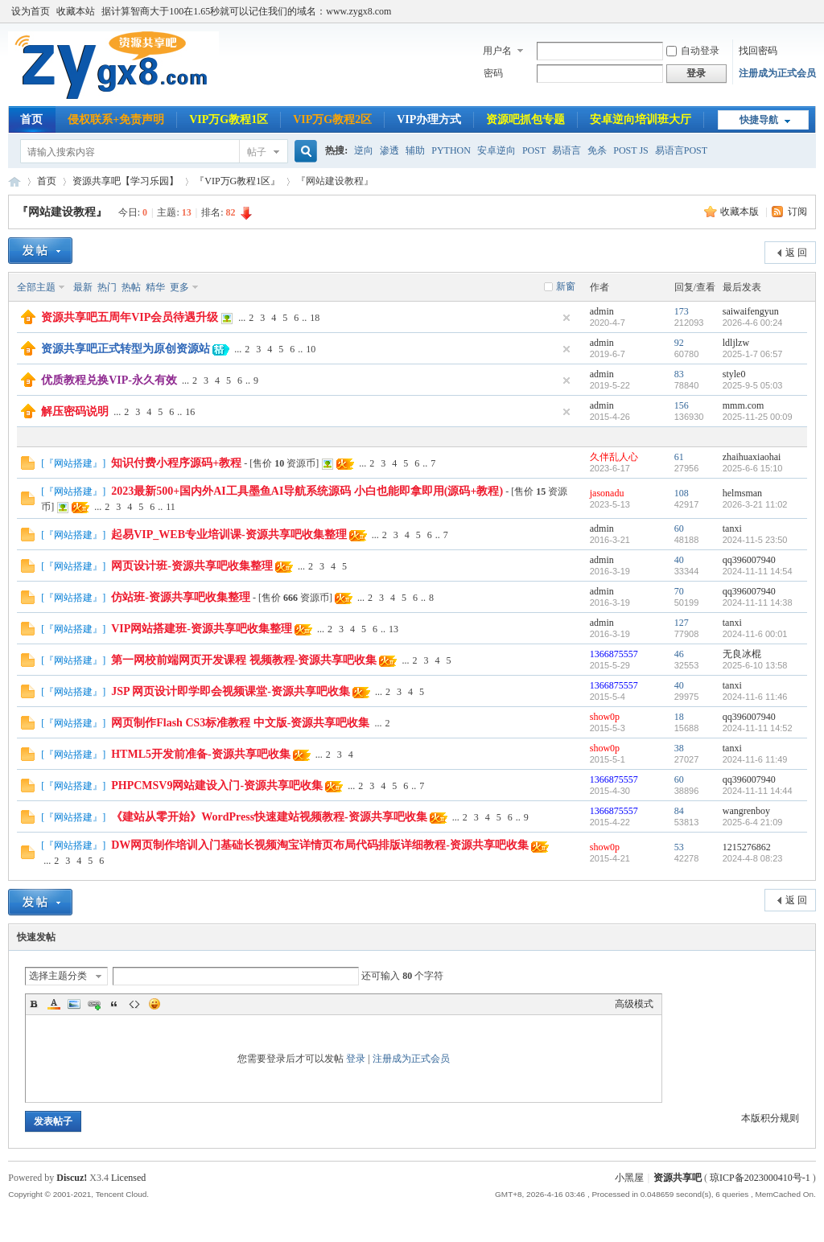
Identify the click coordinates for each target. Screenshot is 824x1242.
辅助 (415, 150)
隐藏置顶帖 (566, 318)
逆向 (363, 150)
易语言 (566, 150)
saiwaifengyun (751, 311)
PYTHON (451, 150)
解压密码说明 (75, 411)
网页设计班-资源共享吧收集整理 (192, 566)
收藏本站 (75, 11)
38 (679, 748)
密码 (493, 73)
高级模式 (634, 1004)
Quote (114, 1004)
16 (190, 411)
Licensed (128, 1177)
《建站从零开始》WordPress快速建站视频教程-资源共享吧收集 (269, 817)
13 (393, 629)
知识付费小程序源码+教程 (176, 463)
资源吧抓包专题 (525, 119)
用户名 (497, 50)
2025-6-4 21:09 (753, 822)
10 (310, 349)
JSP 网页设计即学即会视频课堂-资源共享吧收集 (230, 691)
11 (170, 506)
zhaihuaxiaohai (752, 457)
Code (134, 1004)
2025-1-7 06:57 (753, 354)
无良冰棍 (742, 654)
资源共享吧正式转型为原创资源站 (125, 349)
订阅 (797, 211)
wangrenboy (746, 810)
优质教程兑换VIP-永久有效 (109, 380)
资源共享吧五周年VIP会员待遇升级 (129, 317)
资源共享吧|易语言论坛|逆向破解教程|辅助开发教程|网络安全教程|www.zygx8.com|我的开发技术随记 (14, 181)
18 (314, 317)
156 (681, 405)
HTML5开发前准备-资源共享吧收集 (200, 754)
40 (679, 559)
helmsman (742, 493)
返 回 (796, 252)
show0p (605, 716)
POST (534, 150)
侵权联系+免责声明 (116, 119)
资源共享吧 (677, 1177)
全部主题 (36, 287)
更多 (179, 287)
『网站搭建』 (73, 463)
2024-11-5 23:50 (755, 540)
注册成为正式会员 (777, 73)
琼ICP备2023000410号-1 (760, 1177)
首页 (31, 119)
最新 (83, 287)
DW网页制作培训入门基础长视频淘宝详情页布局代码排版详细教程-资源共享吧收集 (320, 845)
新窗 (565, 286)
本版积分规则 (770, 1118)
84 (679, 810)
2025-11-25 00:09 (758, 417)
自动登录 (692, 50)
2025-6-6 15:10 (753, 468)
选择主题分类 (58, 975)
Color (54, 1004)
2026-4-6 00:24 (753, 322)
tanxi (732, 528)
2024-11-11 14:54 (758, 571)
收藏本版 (740, 211)
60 (679, 528)
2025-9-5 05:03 (753, 385)
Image (74, 1004)
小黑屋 (629, 1177)
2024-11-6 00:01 (755, 634)
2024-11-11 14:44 (758, 791)
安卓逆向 (496, 150)
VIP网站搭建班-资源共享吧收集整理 (201, 629)
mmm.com (743, 405)
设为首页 (30, 11)
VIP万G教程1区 (228, 119)
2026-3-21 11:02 (755, 504)
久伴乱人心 (614, 457)
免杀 (597, 150)
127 (681, 622)
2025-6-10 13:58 (755, 665)
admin (602, 311)
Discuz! (71, 1177)
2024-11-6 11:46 (755, 696)
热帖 (131, 287)
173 (681, 311)
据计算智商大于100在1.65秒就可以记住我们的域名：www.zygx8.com (246, 11)
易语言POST (681, 150)
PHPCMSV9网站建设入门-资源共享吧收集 (217, 785)
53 (679, 847)
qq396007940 (749, 559)
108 (681, 493)
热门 (107, 287)
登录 (355, 1058)
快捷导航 (759, 119)
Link (94, 1004)
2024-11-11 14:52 (758, 728)
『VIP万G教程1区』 (237, 181)
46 (679, 654)
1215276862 (747, 847)
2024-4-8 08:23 (753, 858)
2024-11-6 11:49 (755, 759)
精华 (155, 287)
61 (679, 457)
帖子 (256, 152)
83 (679, 374)
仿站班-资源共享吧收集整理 (180, 597)
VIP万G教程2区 (332, 119)
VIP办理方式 (429, 119)
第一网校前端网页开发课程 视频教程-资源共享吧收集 (244, 660)
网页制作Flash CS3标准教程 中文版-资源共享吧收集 (240, 723)
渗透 (389, 150)
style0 (734, 374)
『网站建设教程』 (62, 212)
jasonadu (607, 493)
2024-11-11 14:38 (758, 602)
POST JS (630, 150)
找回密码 (758, 50)
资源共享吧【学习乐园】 (125, 181)
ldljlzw (736, 342)
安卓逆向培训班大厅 (640, 119)
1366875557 (614, 654)
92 (679, 342)
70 (679, 591)
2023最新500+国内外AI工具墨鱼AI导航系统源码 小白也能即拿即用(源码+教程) (307, 491)
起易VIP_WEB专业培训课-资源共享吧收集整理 (228, 534)
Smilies (154, 1004)
